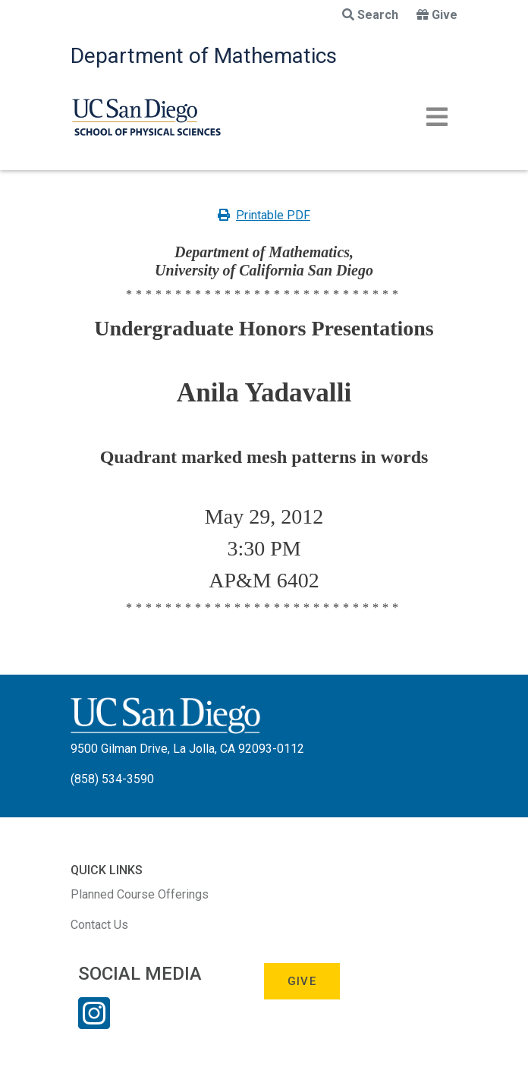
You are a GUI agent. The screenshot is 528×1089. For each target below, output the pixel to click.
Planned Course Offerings (140, 894)
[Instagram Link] (94, 1023)
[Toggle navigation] (436, 117)
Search (370, 15)
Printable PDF (264, 215)
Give (436, 15)
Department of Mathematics (204, 55)
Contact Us (99, 924)
